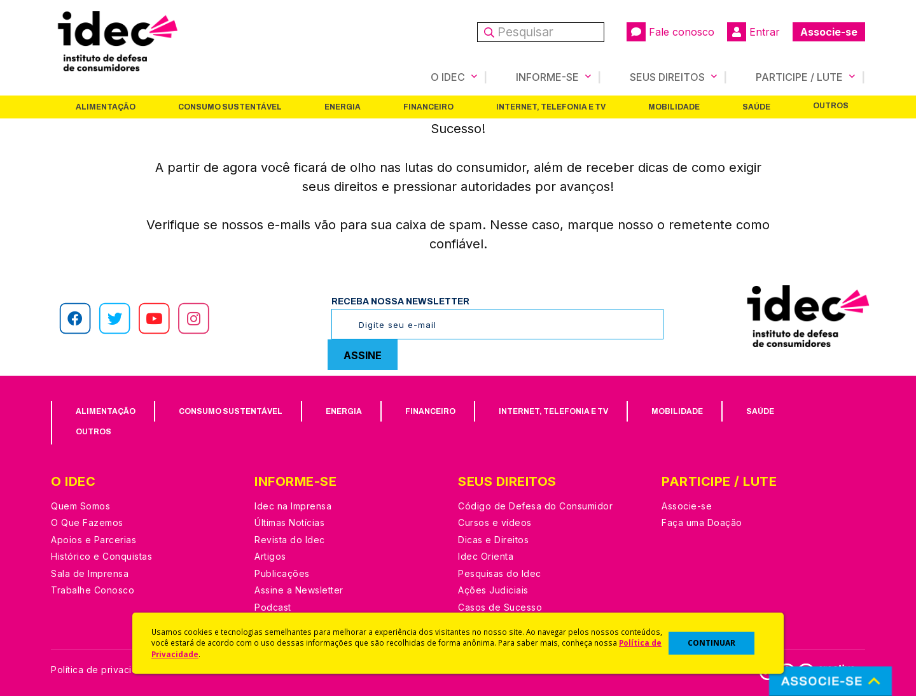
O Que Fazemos (87, 521)
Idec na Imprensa (292, 505)
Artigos (270, 555)
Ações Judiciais (493, 589)
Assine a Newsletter (299, 589)
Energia (342, 106)
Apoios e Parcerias (93, 539)
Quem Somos (80, 505)
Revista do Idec (289, 539)
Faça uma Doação (702, 521)
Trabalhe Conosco (92, 589)
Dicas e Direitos (493, 539)
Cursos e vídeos (495, 521)
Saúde (756, 106)
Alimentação (105, 106)
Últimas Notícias (289, 521)
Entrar (753, 31)
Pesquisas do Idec (499, 572)
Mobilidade (674, 106)
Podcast (272, 606)
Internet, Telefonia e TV (551, 106)
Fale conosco (670, 31)
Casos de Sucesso (500, 606)
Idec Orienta (485, 555)
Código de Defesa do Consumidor (535, 505)
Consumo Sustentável (230, 106)
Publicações (282, 572)
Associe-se (828, 31)
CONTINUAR (711, 642)
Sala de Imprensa (89, 572)
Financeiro (428, 106)
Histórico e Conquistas (101, 555)
